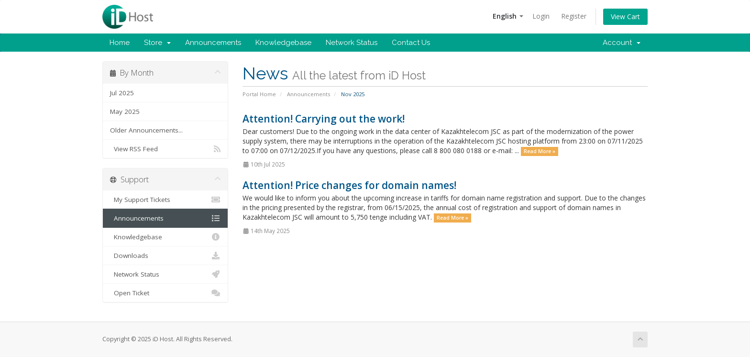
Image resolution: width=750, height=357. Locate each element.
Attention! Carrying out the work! (324, 118)
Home (120, 42)
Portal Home (259, 94)
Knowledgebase (283, 42)
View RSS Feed (165, 149)
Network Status (351, 42)
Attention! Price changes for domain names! (349, 185)
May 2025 (125, 111)
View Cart (625, 16)
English (508, 16)
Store (157, 42)
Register (573, 16)
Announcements (213, 42)
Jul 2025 (122, 93)
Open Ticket (165, 293)
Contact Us (411, 42)
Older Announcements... (146, 130)
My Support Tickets (165, 199)
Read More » (539, 151)
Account (621, 42)
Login (541, 16)
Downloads (165, 255)
